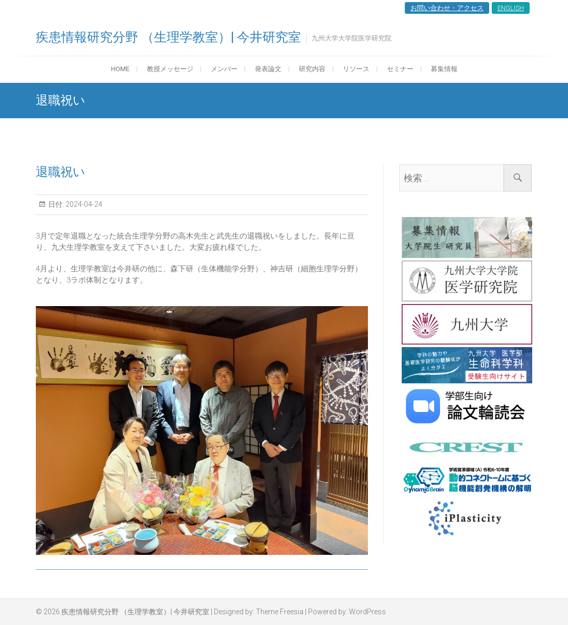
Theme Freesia (279, 612)
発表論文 (268, 69)
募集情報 (444, 69)
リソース (356, 69)
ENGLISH (510, 8)
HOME (120, 69)
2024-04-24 (83, 204)
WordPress (367, 612)
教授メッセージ (170, 69)
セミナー (400, 69)
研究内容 (312, 69)
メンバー (224, 69)
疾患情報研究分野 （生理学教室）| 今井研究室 (168, 37)
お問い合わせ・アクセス (447, 8)
